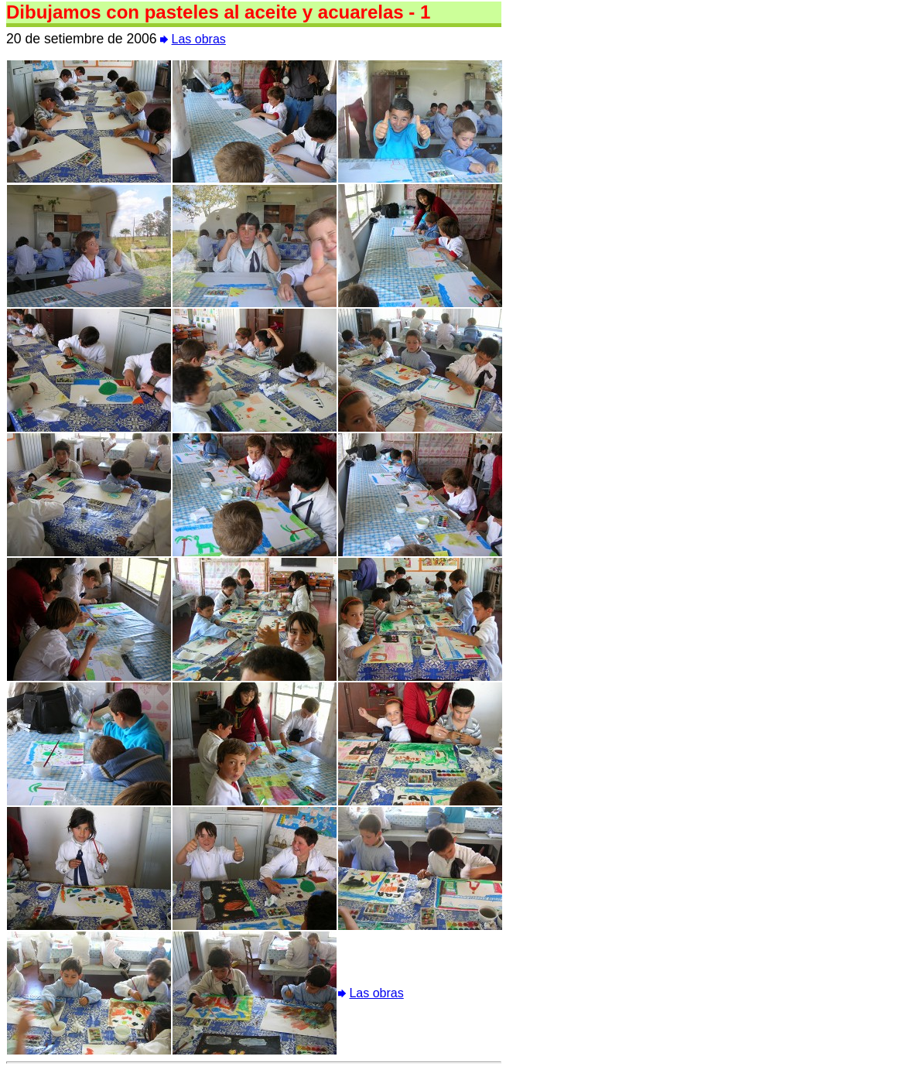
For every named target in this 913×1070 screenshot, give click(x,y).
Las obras (199, 39)
